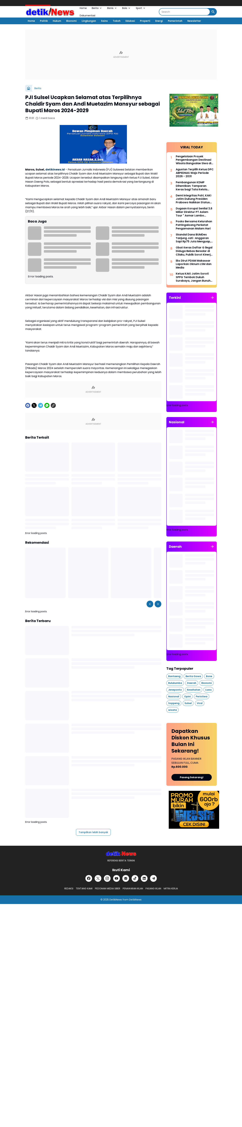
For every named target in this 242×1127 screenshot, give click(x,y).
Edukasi (130, 21)
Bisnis (112, 8)
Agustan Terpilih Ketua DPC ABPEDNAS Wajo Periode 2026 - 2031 (195, 173)
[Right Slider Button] (158, 604)
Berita (97, 8)
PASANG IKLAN (153, 888)
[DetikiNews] (121, 853)
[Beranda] (28, 88)
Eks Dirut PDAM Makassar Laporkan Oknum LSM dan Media (193, 264)
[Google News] (125, 878)
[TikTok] (135, 878)
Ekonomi (71, 21)
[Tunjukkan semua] (212, 298)
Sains (104, 21)
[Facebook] (27, 405)
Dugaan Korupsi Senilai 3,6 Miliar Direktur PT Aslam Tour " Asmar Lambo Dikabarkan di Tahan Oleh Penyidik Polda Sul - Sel (194, 212)
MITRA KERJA (171, 888)
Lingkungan (89, 21)
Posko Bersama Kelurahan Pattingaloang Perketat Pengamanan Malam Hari (194, 225)
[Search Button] (213, 11)
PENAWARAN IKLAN (133, 888)
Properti (145, 21)
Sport (141, 8)
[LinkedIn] (144, 878)
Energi (159, 21)
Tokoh (116, 21)
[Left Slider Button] (150, 604)
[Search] (184, 11)
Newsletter (194, 21)
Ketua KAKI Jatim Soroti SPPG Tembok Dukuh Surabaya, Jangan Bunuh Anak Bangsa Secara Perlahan (193, 277)
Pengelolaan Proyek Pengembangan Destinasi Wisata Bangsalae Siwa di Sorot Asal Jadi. (193, 160)
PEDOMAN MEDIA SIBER (107, 888)
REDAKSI (68, 888)
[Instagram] (107, 878)
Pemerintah (175, 21)
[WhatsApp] (46, 405)
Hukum (57, 21)
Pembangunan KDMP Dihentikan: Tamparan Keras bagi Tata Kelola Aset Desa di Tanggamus (193, 186)
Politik (44, 21)
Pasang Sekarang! (192, 777)
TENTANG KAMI (84, 888)
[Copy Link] (53, 405)
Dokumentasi (87, 15)
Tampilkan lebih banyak (93, 832)
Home (83, 8)
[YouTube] (116, 878)
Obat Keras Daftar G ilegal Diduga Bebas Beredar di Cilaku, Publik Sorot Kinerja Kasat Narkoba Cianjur (194, 251)
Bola (126, 8)
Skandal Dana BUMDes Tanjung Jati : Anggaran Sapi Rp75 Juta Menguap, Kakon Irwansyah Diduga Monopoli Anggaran (193, 238)
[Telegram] (40, 405)
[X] (34, 405)
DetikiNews (115, 899)
